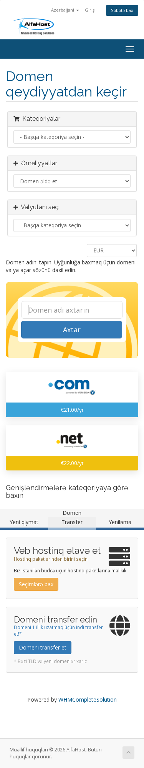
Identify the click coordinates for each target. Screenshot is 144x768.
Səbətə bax (122, 10)
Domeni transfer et (42, 647)
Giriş (89, 10)
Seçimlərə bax (36, 584)
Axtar (72, 329)
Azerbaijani (65, 10)
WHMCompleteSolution (87, 699)
